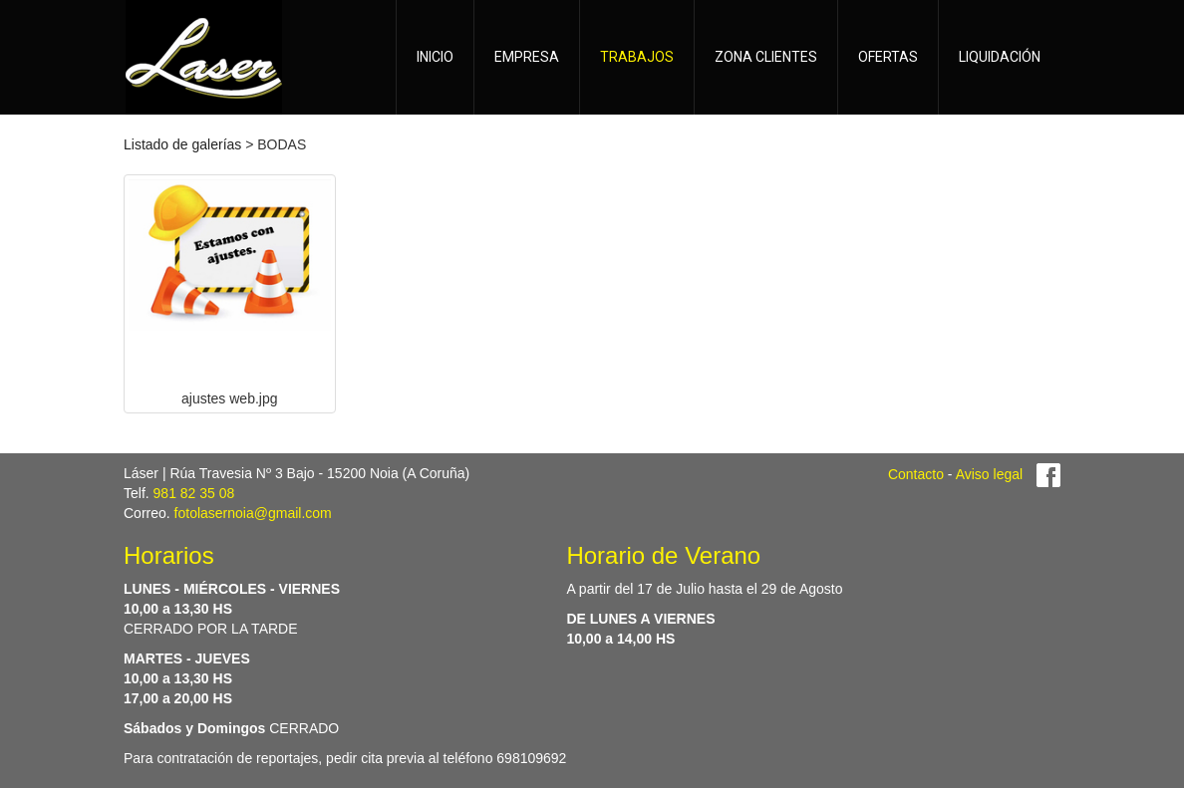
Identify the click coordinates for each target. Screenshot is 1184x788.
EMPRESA (526, 57)
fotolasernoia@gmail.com (253, 513)
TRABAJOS (637, 57)
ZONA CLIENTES (766, 57)
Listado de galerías (182, 144)
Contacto (916, 474)
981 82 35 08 (194, 493)
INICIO (435, 57)
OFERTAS (888, 57)
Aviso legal (989, 474)
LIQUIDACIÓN (999, 57)
